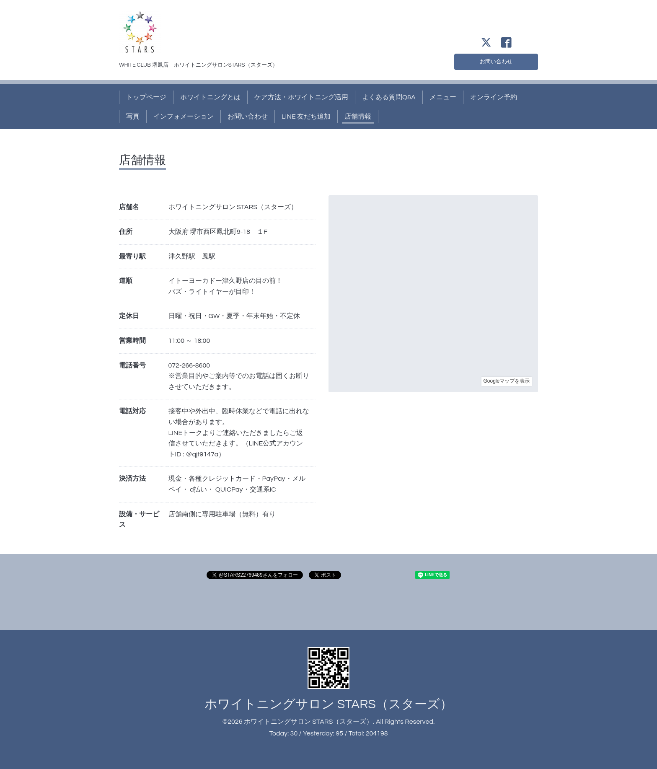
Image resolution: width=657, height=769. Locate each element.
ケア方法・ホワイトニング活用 (301, 97)
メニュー (442, 97)
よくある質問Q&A (389, 97)
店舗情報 (357, 116)
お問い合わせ (496, 60)
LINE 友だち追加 (306, 116)
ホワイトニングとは (210, 97)
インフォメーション (183, 116)
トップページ (146, 97)
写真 (133, 116)
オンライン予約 (493, 97)
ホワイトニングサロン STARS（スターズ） (328, 704)
